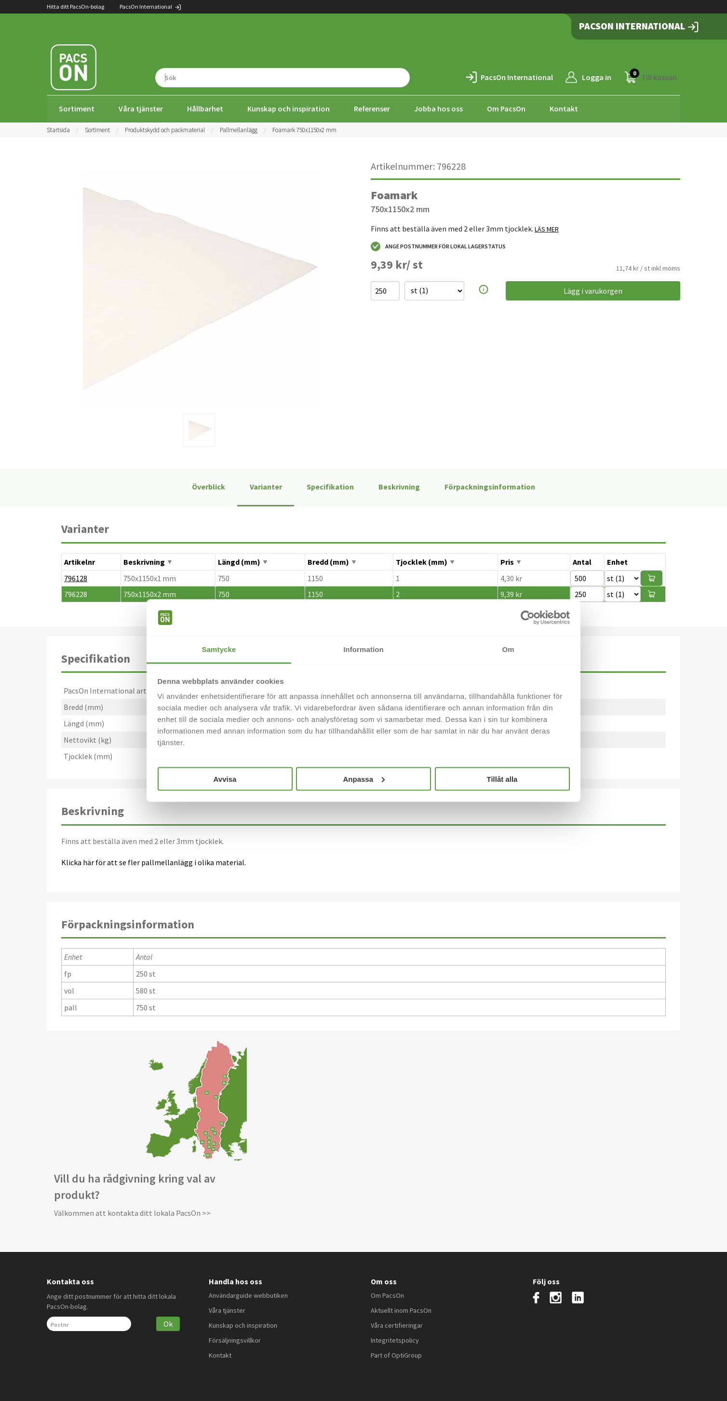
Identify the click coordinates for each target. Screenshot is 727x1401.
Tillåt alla (502, 779)
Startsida (58, 129)
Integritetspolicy (395, 1339)
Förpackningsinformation (489, 486)
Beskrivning (399, 486)
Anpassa (364, 779)
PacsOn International (151, 6)
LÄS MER (547, 228)
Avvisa (225, 779)
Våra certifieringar (397, 1324)
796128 (75, 577)
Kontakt (564, 108)
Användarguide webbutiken (248, 1294)
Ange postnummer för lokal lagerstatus (438, 245)
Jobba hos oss (438, 108)
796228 (75, 593)
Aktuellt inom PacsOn (401, 1309)
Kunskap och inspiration (288, 108)
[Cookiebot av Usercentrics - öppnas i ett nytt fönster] (527, 618)
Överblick (208, 486)
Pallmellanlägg (238, 129)
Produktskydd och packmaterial (165, 129)
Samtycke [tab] (219, 649)
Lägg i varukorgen (593, 290)
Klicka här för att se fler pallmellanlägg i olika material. (153, 861)
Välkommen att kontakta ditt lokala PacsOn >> (132, 1212)
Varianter (266, 486)
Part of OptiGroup (396, 1354)
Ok (168, 1323)
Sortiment (76, 108)
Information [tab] (363, 649)
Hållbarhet (205, 108)
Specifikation (330, 486)
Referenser (372, 108)
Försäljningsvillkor (235, 1339)
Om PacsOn (506, 108)
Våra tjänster (141, 108)
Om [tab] (508, 649)
